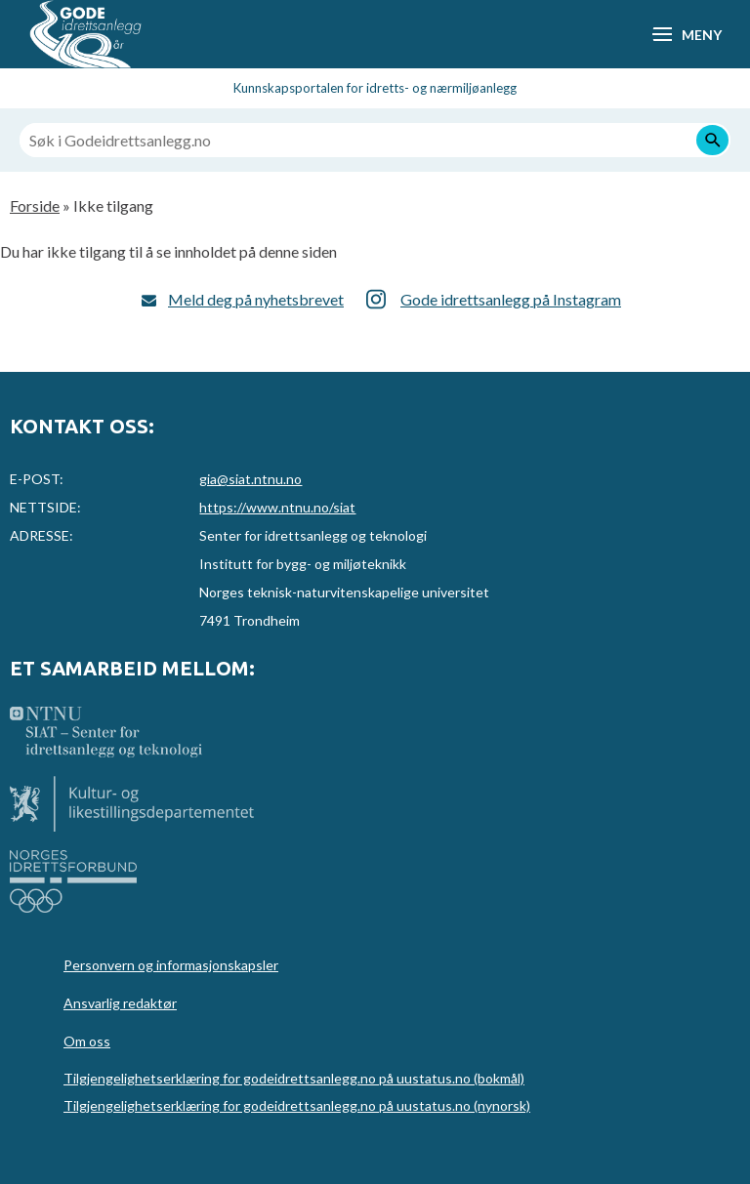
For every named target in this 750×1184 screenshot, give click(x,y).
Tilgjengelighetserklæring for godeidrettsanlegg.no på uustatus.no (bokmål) (293, 1078)
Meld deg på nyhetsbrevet (256, 299)
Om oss (86, 1041)
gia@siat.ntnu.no (250, 478)
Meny (701, 34)
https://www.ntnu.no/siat (277, 507)
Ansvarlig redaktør (120, 1003)
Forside (35, 205)
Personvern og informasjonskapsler (170, 965)
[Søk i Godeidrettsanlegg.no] (375, 140)
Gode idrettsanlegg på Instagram (510, 299)
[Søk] (712, 140)
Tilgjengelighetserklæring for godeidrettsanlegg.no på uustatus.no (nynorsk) (296, 1105)
